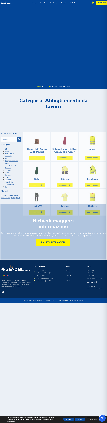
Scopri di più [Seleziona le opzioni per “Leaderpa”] (92, 202)
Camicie (8, 185)
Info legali (90, 273)
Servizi (63, 3)
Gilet (6, 166)
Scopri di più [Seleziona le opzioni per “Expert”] (92, 175)
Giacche (8, 197)
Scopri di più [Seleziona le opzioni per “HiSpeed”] (64, 202)
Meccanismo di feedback (94, 289)
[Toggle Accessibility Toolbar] (102, 418)
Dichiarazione (91, 286)
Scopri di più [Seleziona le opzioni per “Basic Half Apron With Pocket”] (37, 175)
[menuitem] (4, 275)
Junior (7, 169)
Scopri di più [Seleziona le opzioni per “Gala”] (37, 202)
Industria (8, 187)
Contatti (72, 3)
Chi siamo (53, 3)
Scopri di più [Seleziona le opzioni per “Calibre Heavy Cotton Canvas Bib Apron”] (64, 175)
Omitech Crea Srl (77, 300)
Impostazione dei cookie (94, 278)
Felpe (7, 190)
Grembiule (12, 183)
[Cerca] (19, 156)
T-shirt (7, 194)
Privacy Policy (91, 270)
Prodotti (43, 3)
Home (34, 3)
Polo (6, 176)
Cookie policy (91, 275)
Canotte (8, 192)
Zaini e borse (9, 171)
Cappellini (8, 173)
